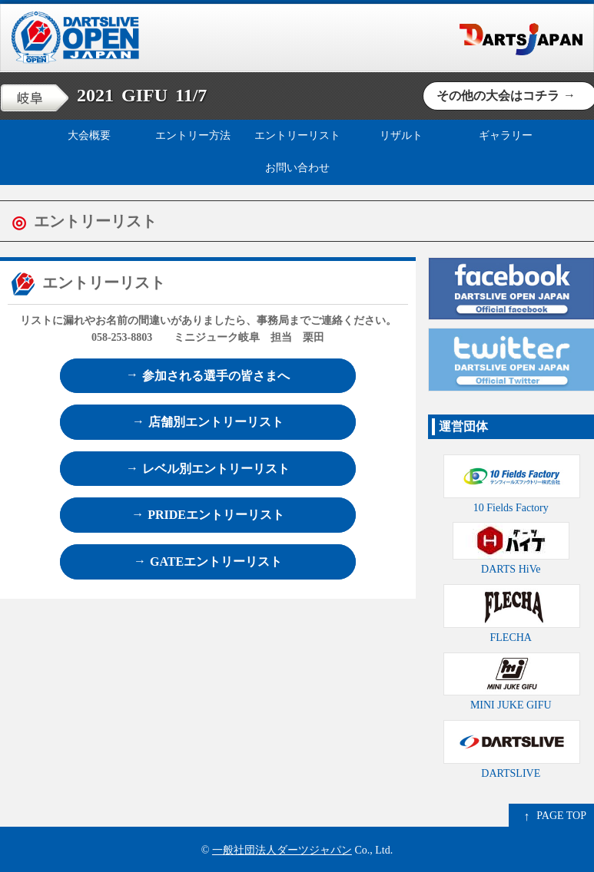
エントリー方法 (193, 135)
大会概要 (89, 135)
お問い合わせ (297, 167)
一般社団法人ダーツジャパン (282, 850)
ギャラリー (506, 135)
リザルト (401, 135)
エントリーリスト (297, 135)
